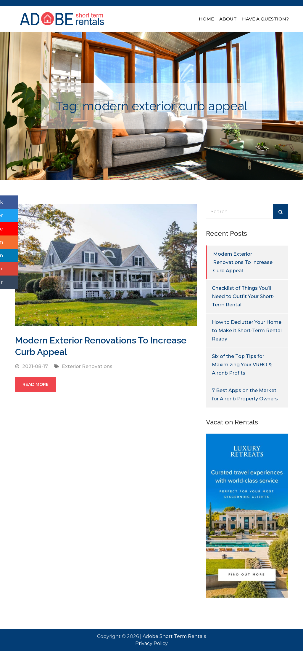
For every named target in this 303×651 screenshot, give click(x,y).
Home (206, 19)
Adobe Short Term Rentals (174, 636)
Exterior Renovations (87, 366)
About (228, 19)
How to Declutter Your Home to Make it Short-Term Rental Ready (247, 330)
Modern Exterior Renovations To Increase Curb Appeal (243, 262)
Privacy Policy (151, 643)
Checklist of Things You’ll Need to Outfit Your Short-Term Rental (243, 296)
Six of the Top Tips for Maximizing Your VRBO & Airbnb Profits (242, 365)
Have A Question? (265, 19)
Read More (35, 384)
